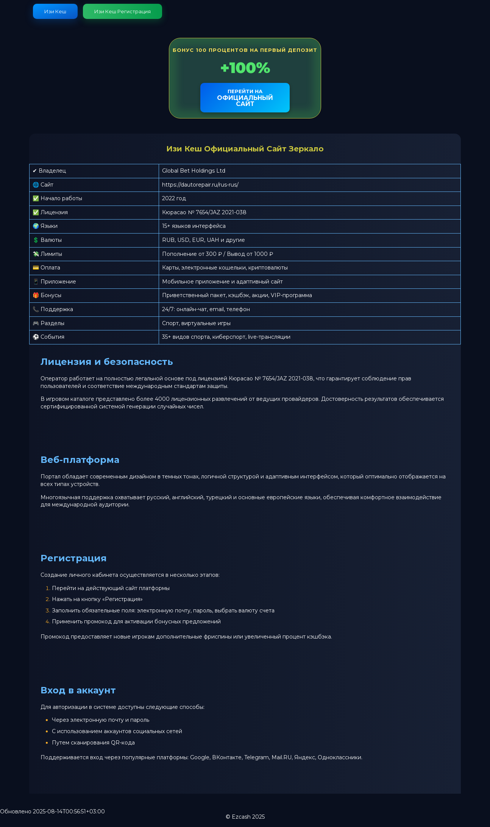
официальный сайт (245, 97)
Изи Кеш (55, 11)
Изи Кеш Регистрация (122, 11)
